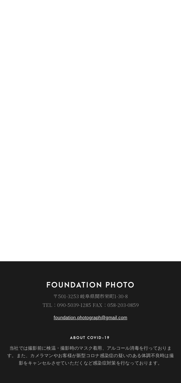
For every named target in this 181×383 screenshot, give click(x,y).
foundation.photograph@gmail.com (90, 317)
